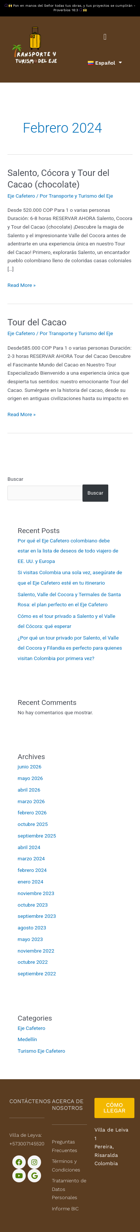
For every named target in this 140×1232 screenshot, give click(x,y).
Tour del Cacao (36, 322)
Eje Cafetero (21, 196)
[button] (105, 37)
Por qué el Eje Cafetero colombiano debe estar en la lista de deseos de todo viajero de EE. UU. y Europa (68, 551)
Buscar (15, 479)
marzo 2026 (31, 801)
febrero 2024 (32, 870)
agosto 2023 (32, 928)
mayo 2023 (30, 939)
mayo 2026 (30, 778)
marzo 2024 (31, 858)
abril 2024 (29, 847)
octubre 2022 (33, 962)
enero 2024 (30, 882)
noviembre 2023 (36, 893)
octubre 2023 (33, 905)
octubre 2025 (33, 824)
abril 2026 (29, 790)
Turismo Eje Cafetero (41, 1051)
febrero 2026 (32, 812)
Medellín (27, 1039)
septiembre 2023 (37, 916)
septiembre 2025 (37, 836)
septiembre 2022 (37, 973)
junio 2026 (29, 767)
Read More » (21, 284)
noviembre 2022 (36, 951)
